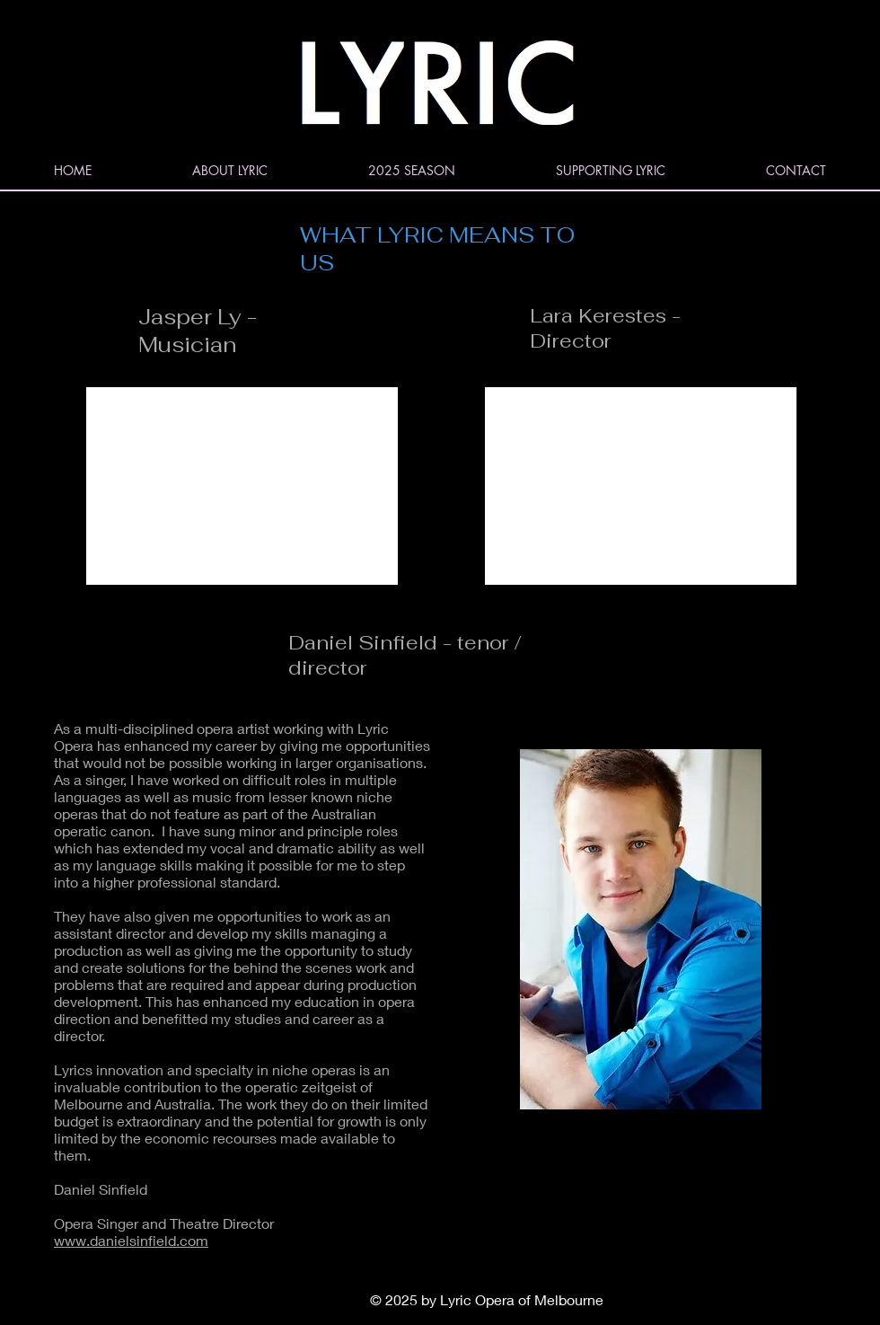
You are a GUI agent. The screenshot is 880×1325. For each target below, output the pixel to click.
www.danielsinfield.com (131, 1240)
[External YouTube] (242, 486)
